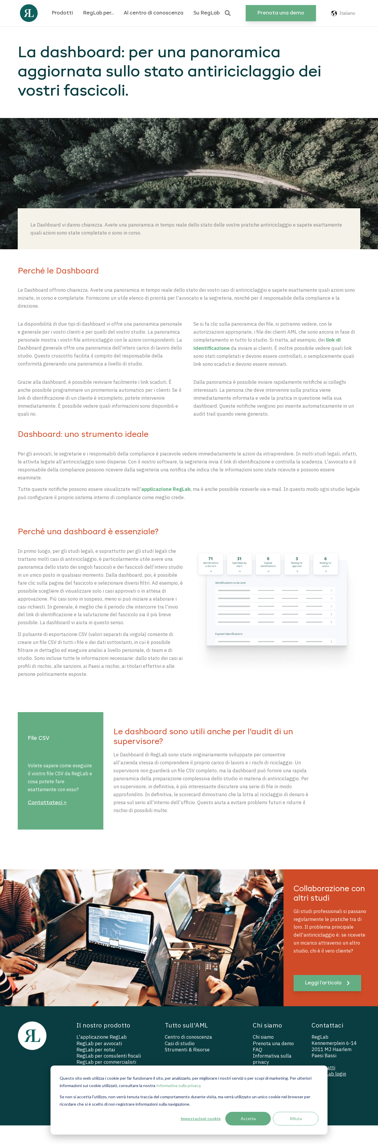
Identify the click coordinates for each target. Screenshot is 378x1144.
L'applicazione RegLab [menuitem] (101, 1056)
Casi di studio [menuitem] (180, 1062)
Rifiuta (296, 1118)
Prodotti (62, 13)
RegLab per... (98, 13)
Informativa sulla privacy (178, 1085)
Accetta (248, 1118)
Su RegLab (206, 13)
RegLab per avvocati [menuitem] (99, 1062)
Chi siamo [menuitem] (263, 1056)
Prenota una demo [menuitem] (274, 1062)
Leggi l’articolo (328, 1001)
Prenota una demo (280, 13)
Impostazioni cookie (201, 1118)
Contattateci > (47, 819)
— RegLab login (329, 1093)
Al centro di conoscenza (153, 13)
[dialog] (189, 1100)
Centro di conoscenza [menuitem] (189, 1056)
